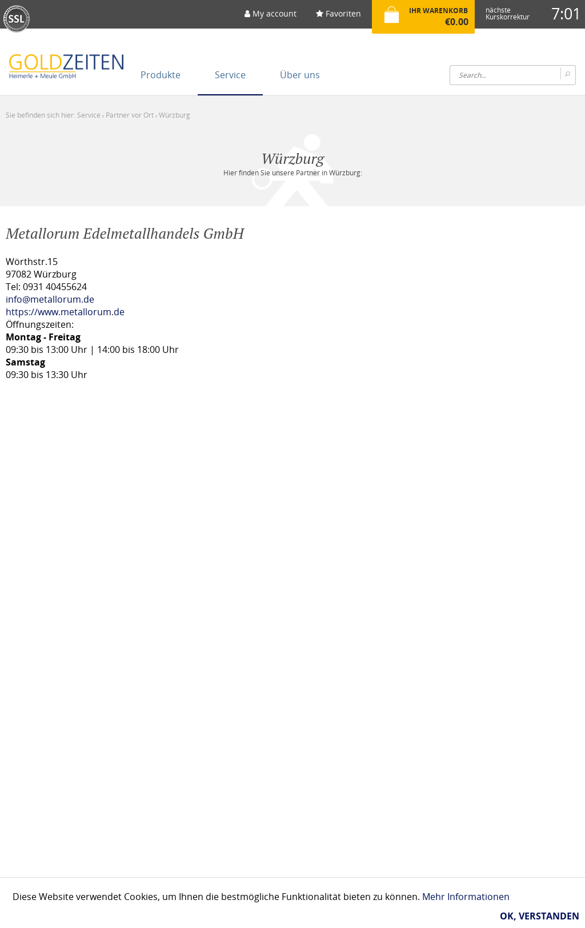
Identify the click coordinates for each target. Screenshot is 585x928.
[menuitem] (270, 17)
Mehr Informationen (466, 896)
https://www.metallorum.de (65, 312)
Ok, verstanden (539, 916)
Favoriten (338, 13)
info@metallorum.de (50, 299)
